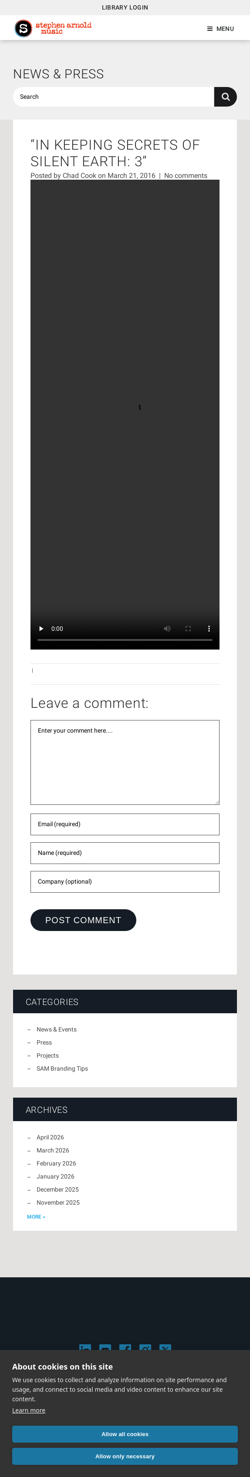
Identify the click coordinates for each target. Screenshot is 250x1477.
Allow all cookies (125, 1434)
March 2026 (53, 1150)
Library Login (125, 7)
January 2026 (55, 1176)
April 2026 (50, 1137)
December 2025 (58, 1189)
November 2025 (58, 1202)
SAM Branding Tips (62, 1068)
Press (44, 1042)
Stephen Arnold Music (53, 28)
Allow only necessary (125, 1456)
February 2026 (56, 1163)
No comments (185, 175)
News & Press (58, 74)
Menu (225, 28)
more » (36, 1217)
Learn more (28, 1410)
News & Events (57, 1029)
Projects (48, 1055)
